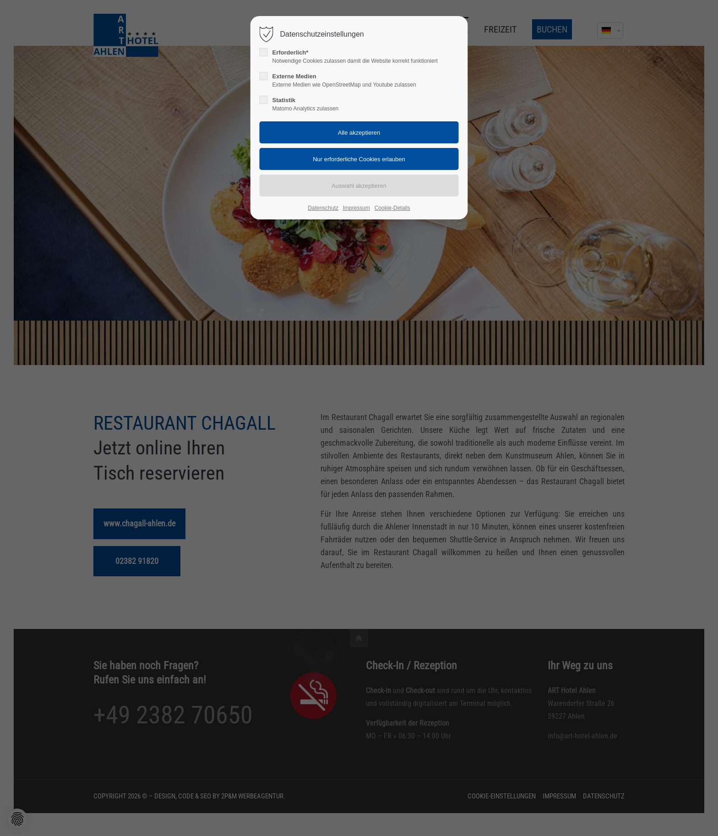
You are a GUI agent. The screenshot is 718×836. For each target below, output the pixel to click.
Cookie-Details (392, 208)
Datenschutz (323, 208)
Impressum (356, 208)
